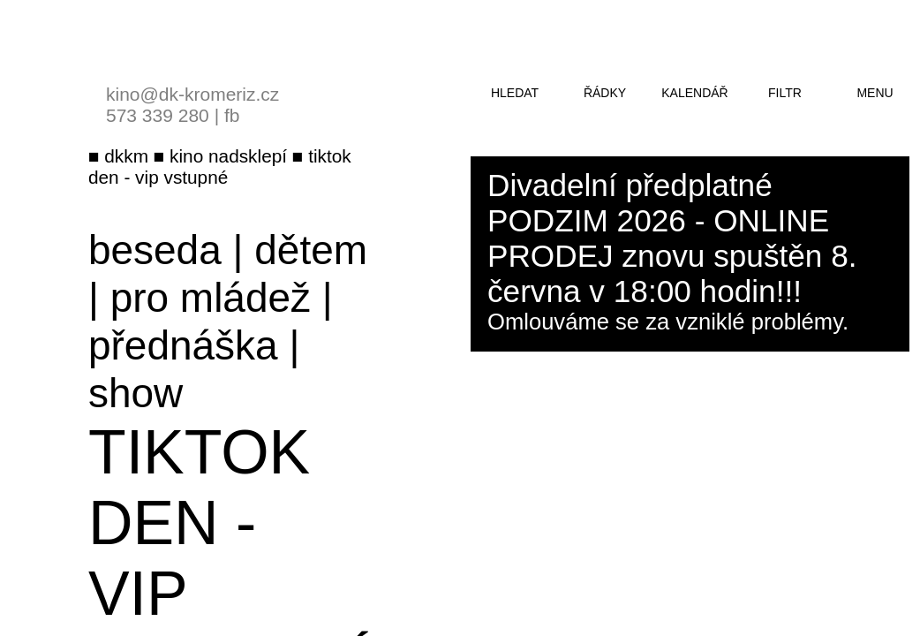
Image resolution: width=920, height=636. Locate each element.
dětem (310, 250)
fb (232, 115)
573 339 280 (157, 115)
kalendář (694, 93)
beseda (155, 250)
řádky (605, 93)
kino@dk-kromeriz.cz (192, 94)
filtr (785, 93)
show (135, 393)
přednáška (183, 345)
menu (874, 93)
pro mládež (210, 298)
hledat (515, 93)
